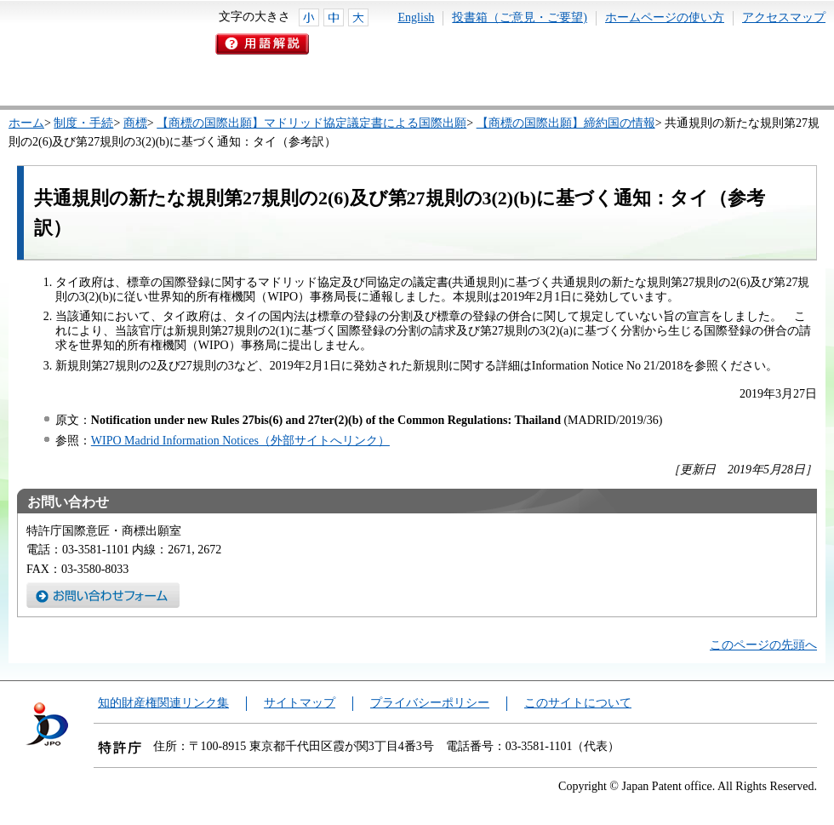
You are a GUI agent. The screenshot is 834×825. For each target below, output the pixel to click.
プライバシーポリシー (429, 702)
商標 (135, 123)
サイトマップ (299, 702)
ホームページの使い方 (664, 17)
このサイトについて (577, 702)
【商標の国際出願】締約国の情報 (566, 123)
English (416, 17)
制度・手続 (83, 123)
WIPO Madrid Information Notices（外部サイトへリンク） (240, 440)
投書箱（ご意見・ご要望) (519, 17)
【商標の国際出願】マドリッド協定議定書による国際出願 (311, 123)
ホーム (26, 123)
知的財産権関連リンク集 (163, 702)
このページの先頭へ (763, 645)
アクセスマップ (783, 17)
